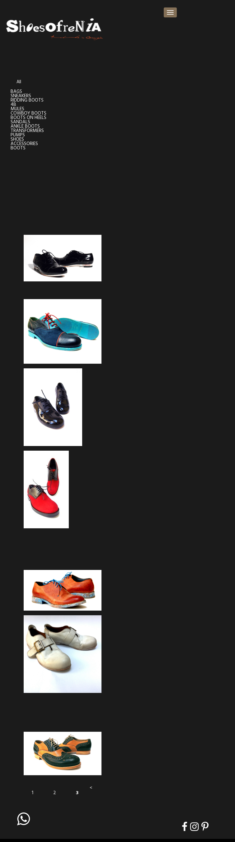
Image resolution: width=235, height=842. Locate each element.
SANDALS (20, 122)
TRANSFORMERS (27, 131)
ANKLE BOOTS (25, 126)
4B (13, 104)
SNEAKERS (21, 96)
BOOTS (18, 148)
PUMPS (18, 135)
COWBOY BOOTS (28, 113)
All (18, 82)
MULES (17, 109)
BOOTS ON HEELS (28, 118)
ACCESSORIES (24, 144)
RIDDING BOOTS (27, 100)
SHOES (17, 139)
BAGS (16, 91)
